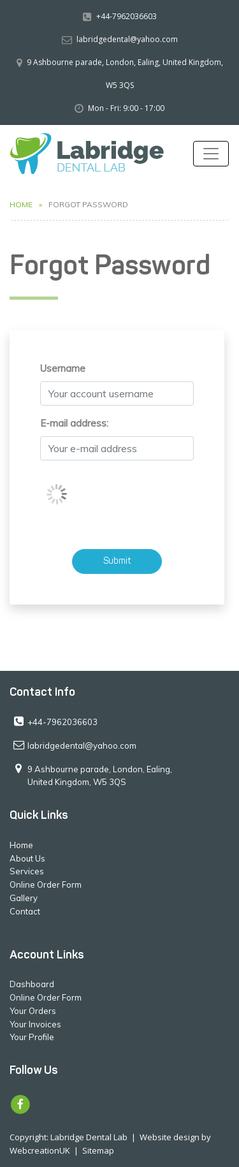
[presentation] (137, 495)
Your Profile (32, 1037)
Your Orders (33, 1011)
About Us (27, 858)
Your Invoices (35, 1024)
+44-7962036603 (126, 16)
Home (21, 204)
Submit (117, 561)
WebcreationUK (40, 1150)
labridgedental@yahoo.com (127, 39)
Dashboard (32, 984)
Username (62, 368)
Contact (25, 911)
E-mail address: (74, 423)
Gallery (24, 898)
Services (27, 871)
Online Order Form (46, 884)
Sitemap (98, 1150)
